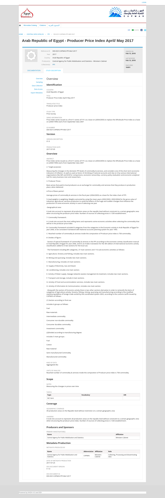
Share (136, 30)
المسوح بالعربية (54, 25)
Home (20, 25)
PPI (49, 34)
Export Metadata (37, 93)
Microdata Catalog (30, 25)
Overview (39, 79)
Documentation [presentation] (34, 70)
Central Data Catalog (35, 34)
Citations (43, 25)
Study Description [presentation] (53, 70)
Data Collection (37, 86)
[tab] (34, 70)
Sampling (39, 82)
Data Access (38, 89)
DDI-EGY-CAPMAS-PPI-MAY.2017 (64, 34)
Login (144, 2)
